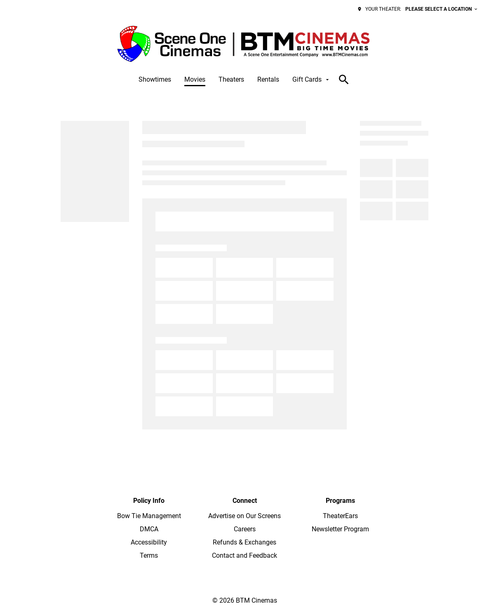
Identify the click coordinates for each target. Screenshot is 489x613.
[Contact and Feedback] (244, 555)
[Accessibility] (149, 542)
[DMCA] (149, 529)
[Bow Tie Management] (149, 516)
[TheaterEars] (340, 516)
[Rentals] (268, 79)
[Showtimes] (155, 79)
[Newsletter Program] (340, 529)
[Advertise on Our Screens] (244, 516)
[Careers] (245, 529)
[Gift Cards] (311, 79)
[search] (343, 79)
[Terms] (149, 555)
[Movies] (194, 79)
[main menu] (235, 79)
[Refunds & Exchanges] (244, 542)
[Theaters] (231, 79)
